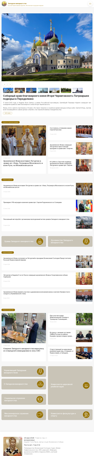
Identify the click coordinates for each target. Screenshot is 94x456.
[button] (5, 84)
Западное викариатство (17, 3)
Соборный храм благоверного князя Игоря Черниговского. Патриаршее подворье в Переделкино (46, 97)
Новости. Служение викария (10, 137)
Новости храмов (7, 195)
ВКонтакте (81, 452)
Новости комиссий (8, 325)
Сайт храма (7, 113)
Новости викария (7, 267)
